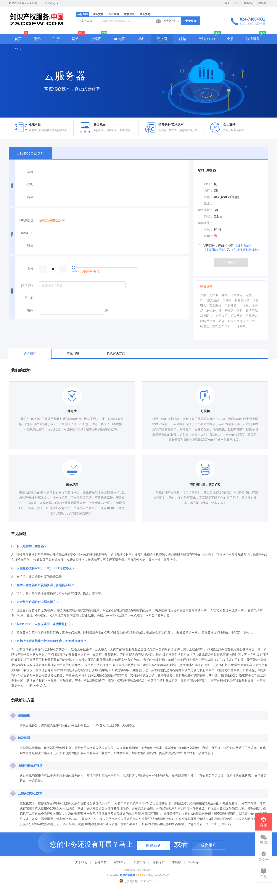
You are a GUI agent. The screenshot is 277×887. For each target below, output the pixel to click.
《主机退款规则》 (215, 250)
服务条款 (101, 862)
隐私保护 (159, 862)
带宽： (208, 216)
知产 (56, 39)
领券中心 (249, 3)
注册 (236, 3)
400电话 (119, 39)
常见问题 (73, 353)
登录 (227, 3)
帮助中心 (120, 862)
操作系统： (28, 285)
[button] (43, 269)
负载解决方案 (116, 353)
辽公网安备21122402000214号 (138, 881)
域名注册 (129, 14)
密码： (31, 310)
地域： (31, 172)
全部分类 (172, 21)
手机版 (176, 862)
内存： (31, 197)
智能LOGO (206, 39)
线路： (208, 203)
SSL (18, 49)
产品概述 (30, 353)
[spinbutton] (53, 269)
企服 (230, 39)
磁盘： (208, 197)
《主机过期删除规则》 (245, 250)
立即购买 (231, 262)
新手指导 (139, 862)
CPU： (31, 184)
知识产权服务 (127, 875)
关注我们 (52, 3)
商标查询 (82, 14)
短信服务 (253, 39)
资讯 (37, 39)
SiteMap (193, 862)
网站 (75, 39)
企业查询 (113, 14)
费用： (208, 236)
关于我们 (81, 862)
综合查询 (89, 21)
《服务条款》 (243, 245)
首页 (18, 39)
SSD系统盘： (27, 220)
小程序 (96, 39)
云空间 (162, 39)
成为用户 (208, 845)
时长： (31, 245)
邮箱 (182, 39)
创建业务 (153, 845)
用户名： (30, 298)
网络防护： (28, 233)
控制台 (262, 3)
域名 (141, 39)
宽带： (31, 269)
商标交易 (98, 14)
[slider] (114, 269)
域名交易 (145, 14)
